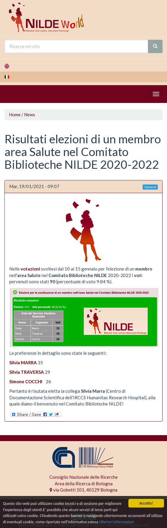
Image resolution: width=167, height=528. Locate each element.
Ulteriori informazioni (116, 522)
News (29, 114)
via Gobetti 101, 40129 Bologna (83, 489)
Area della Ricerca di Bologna (84, 483)
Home (15, 114)
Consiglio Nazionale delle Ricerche (83, 477)
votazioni (30, 268)
